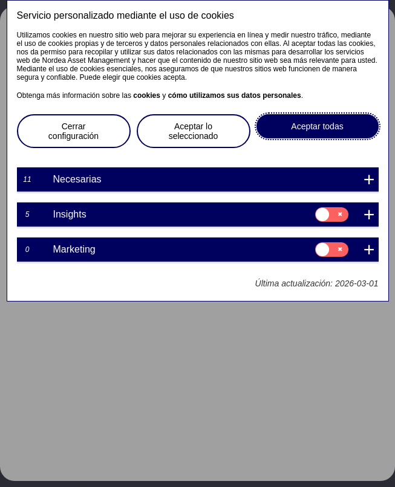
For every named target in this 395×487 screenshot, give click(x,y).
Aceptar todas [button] (317, 126)
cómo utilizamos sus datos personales (234, 95)
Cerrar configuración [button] (73, 131)
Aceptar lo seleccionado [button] (193, 131)
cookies (146, 95)
